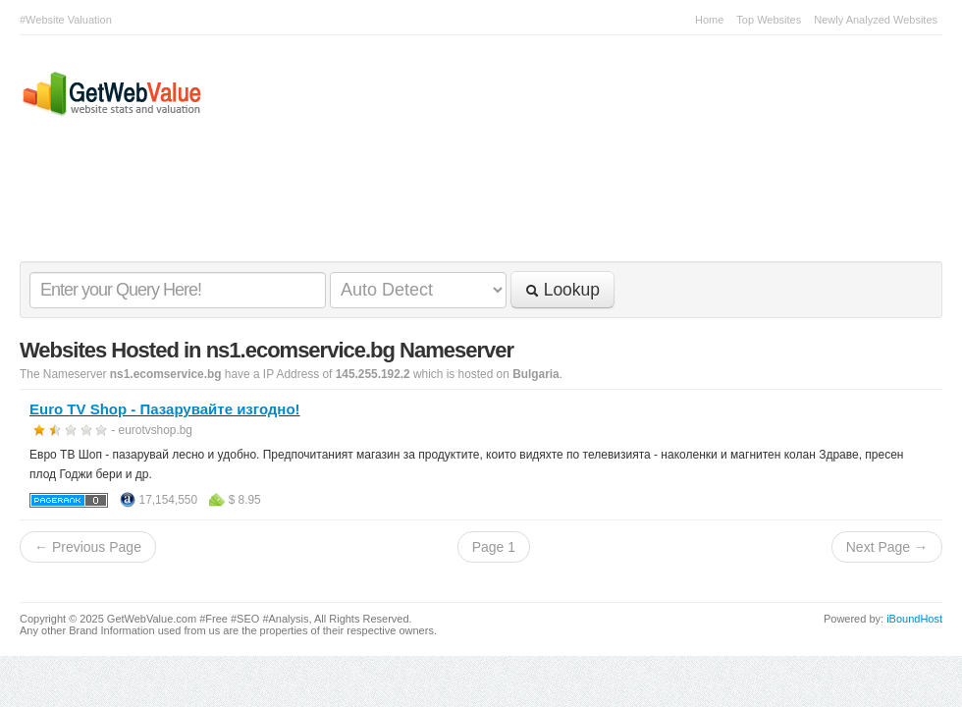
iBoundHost (914, 619)
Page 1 (493, 547)
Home (709, 20)
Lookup (562, 289)
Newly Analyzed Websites (875, 20)
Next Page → (887, 547)
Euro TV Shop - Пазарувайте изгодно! (164, 409)
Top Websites (768, 20)
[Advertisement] (471, 207)
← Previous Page (87, 547)
